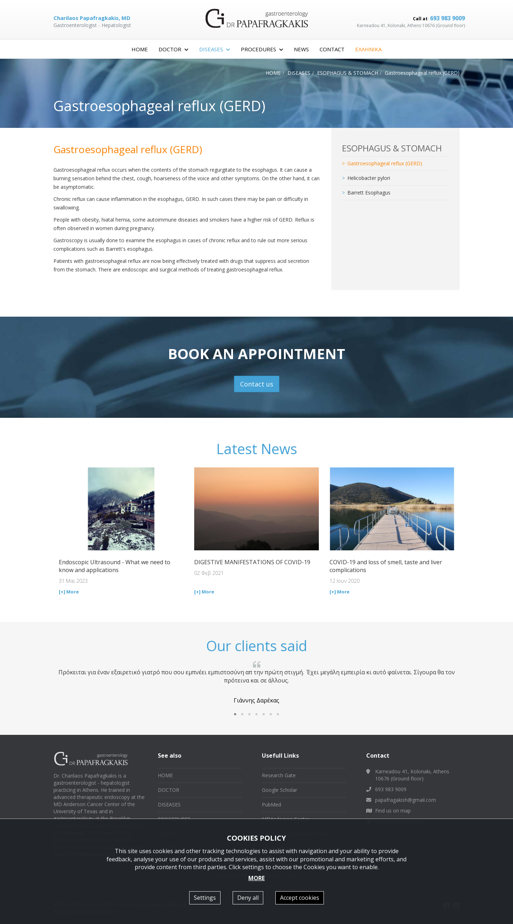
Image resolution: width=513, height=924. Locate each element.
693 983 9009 (447, 18)
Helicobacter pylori (368, 178)
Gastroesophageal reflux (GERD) (384, 163)
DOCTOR (168, 790)
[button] (235, 714)
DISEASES (298, 72)
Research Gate (279, 775)
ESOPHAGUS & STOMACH (347, 72)
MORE (256, 878)
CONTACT (332, 49)
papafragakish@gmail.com (405, 799)
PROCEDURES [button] (262, 49)
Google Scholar (279, 790)
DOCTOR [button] (173, 49)
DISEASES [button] (214, 49)
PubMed (271, 804)
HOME (139, 49)
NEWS (301, 49)
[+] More (69, 591)
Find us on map (393, 810)
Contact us (256, 384)
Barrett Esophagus (368, 192)
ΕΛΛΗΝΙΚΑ (368, 49)
